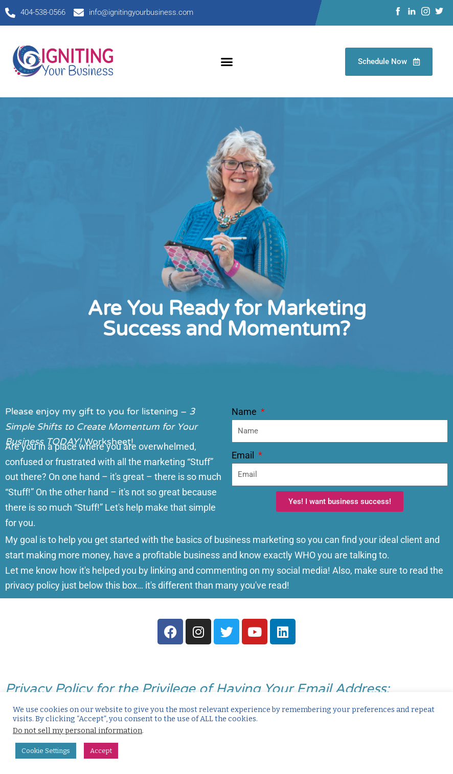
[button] (226, 61)
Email (244, 455)
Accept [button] (101, 751)
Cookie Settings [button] (45, 751)
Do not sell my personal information (77, 730)
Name (245, 411)
